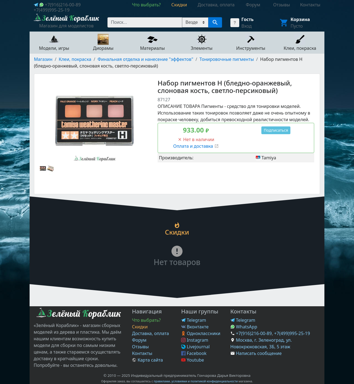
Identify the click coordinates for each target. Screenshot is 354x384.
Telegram (193, 320)
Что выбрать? (146, 320)
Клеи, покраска (75, 59)
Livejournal (195, 347)
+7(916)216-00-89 (63, 5)
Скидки (140, 327)
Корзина (300, 19)
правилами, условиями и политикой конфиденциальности (196, 381)
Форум (139, 340)
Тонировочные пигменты (226, 59)
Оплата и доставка (195, 146)
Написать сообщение (259, 353)
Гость (247, 19)
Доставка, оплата (150, 333)
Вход (246, 26)
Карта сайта (147, 360)
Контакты (142, 353)
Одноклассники (200, 333)
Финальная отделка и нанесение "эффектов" (145, 59)
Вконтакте (195, 327)
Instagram (194, 340)
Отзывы (140, 347)
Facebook (194, 353)
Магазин (43, 59)
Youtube (192, 360)
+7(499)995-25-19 (52, 10)
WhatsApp (243, 327)
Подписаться (276, 130)
